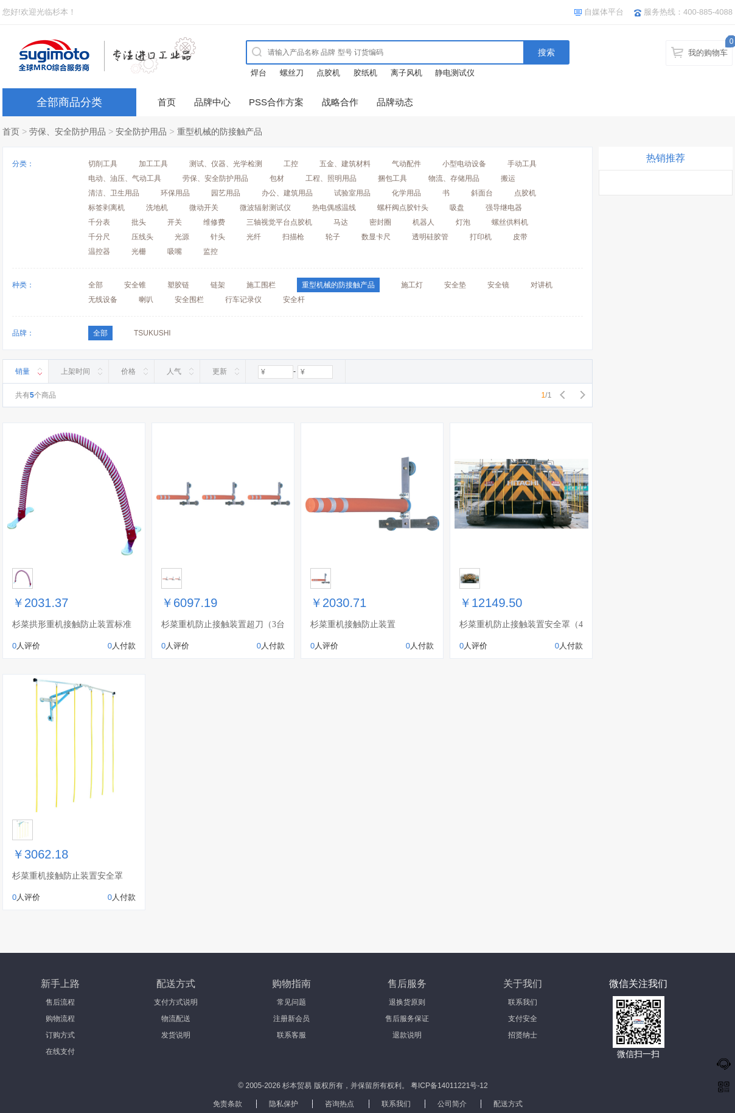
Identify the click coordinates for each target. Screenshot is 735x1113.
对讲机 (541, 285)
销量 (22, 371)
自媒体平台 (604, 11)
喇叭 (146, 299)
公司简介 (452, 1104)
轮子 (333, 237)
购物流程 (60, 1018)
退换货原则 (407, 1002)
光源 (182, 237)
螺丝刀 (292, 72)
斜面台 (482, 193)
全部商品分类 (69, 102)
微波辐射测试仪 (265, 207)
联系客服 (291, 1035)
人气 (174, 371)
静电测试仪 (455, 72)
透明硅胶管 (430, 237)
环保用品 (175, 193)
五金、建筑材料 (345, 164)
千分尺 (99, 237)
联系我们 (522, 1002)
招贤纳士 (522, 1035)
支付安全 (522, 1018)
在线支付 (60, 1051)
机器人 (423, 222)
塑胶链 (178, 285)
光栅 (138, 251)
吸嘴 (174, 251)
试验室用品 (352, 193)
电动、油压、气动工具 (124, 178)
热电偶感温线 (334, 207)
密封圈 (380, 222)
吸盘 (457, 207)
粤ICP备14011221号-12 (449, 1085)
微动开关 (203, 207)
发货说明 (175, 1035)
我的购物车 (708, 52)
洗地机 (157, 207)
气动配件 (406, 164)
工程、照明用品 (331, 178)
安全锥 (135, 285)
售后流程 (60, 1002)
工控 (291, 164)
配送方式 (508, 1104)
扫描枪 (293, 237)
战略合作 (340, 102)
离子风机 (406, 72)
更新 (219, 371)
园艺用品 (225, 193)
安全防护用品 (141, 131)
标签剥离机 (106, 207)
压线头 (142, 237)
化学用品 (406, 193)
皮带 (520, 237)
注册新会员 (291, 1018)
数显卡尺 (376, 237)
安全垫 (455, 285)
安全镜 (498, 285)
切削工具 (102, 164)
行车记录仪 (243, 299)
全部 (95, 285)
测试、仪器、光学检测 (225, 164)
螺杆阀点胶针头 (402, 207)
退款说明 (407, 1035)
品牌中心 (212, 102)
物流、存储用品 (453, 178)
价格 (128, 371)
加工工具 (153, 164)
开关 (174, 222)
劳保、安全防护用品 (67, 131)
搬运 (508, 178)
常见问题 (291, 1002)
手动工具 (522, 164)
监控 (210, 251)
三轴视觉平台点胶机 (279, 222)
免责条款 (227, 1104)
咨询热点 (339, 1104)
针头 (218, 237)
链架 (218, 285)
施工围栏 (261, 285)
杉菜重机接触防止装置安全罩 (67, 875)
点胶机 (328, 72)
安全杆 (294, 299)
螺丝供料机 (510, 222)
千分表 (99, 222)
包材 (277, 178)
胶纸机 (365, 72)
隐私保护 (283, 1104)
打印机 (481, 237)
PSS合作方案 (276, 102)
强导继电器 (504, 207)
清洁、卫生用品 (113, 193)
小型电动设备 (464, 164)
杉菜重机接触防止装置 (352, 624)
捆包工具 (392, 178)
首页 (167, 102)
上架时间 (75, 371)
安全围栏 (189, 299)
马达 (340, 222)
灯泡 (463, 222)
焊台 (258, 72)
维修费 (214, 222)
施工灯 (412, 285)
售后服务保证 (407, 1018)
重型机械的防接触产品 (219, 131)
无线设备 (102, 299)
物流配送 (175, 1018)
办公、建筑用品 (287, 193)
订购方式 (60, 1035)
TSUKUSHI (152, 333)
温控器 (99, 251)
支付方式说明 (176, 1002)
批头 (138, 222)
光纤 (253, 237)
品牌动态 (395, 102)
